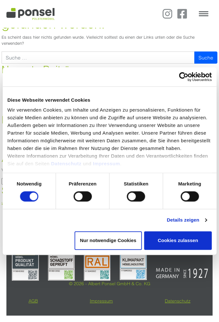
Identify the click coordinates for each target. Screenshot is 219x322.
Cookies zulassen (178, 240)
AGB (33, 301)
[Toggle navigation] (204, 13)
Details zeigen (183, 220)
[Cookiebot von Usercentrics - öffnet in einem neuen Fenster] (184, 77)
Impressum (106, 163)
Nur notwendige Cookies (108, 240)
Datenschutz (67, 163)
